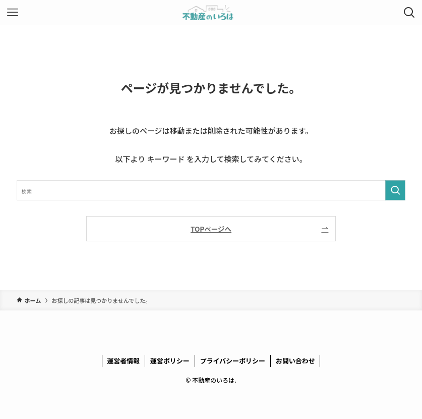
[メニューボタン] (12, 12)
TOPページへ (211, 229)
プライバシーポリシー (232, 360)
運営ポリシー (170, 360)
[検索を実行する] (395, 190)
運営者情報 (123, 360)
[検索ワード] (211, 190)
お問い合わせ (295, 360)
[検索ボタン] (409, 12)
